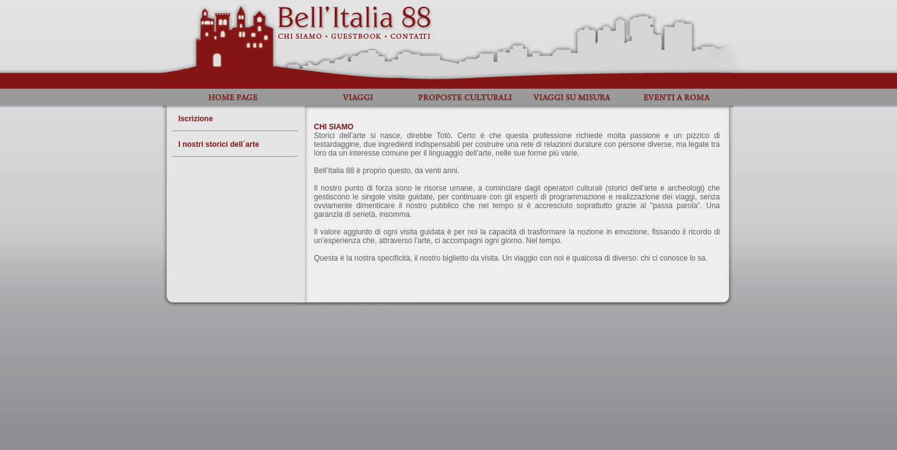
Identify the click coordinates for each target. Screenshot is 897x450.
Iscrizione (196, 118)
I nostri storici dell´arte (219, 144)
